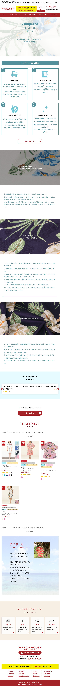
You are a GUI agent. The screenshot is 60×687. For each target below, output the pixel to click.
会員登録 (42, 2)
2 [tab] (31, 395)
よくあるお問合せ (35, 2)
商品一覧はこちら (30, 141)
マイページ (10, 677)
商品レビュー (22, 675)
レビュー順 (24, 433)
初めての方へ (11, 672)
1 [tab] (29, 395)
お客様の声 (21, 672)
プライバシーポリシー (37, 683)
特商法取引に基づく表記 (23, 683)
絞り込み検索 (33, 414)
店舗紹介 (29, 2)
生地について (36, 677)
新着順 (18, 433)
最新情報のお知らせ (24, 677)
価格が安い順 (40, 433)
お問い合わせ (47, 675)
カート (52, 2)
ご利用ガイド (11, 675)
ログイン (47, 2)
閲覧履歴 (57, 2)
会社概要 (35, 672)
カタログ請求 (47, 677)
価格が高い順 (31, 433)
